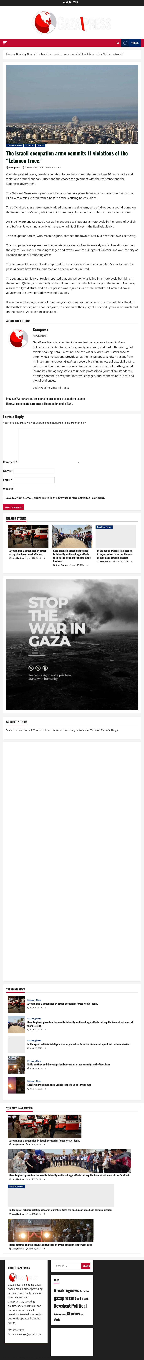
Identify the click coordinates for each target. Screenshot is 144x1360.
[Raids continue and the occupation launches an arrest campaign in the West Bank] (50, 1230)
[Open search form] (118, 43)
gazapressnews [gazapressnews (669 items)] (67, 1297)
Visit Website (42, 388)
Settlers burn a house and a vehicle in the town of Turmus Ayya (16, 1085)
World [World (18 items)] (57, 1319)
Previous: (45, 399)
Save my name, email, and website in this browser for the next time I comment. (55, 498)
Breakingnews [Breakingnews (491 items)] (66, 1290)
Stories (40, 145)
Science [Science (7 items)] (57, 1314)
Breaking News (15, 145)
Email (7, 480)
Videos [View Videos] (130, 43)
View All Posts (60, 388)
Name (8, 470)
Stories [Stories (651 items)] (73, 1313)
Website (8, 489)
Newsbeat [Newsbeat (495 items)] (62, 1305)
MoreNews (62, 1357)
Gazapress (14, 167)
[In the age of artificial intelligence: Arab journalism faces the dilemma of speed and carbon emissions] (116, 536)
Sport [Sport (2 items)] (64, 1314)
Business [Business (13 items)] (84, 1291)
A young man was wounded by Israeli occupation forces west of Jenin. (27, 552)
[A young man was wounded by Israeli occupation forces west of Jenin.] (28, 536)
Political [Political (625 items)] (79, 1305)
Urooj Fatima (18, 558)
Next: (39, 404)
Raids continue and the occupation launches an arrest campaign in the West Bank (16, 1065)
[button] (5, 42)
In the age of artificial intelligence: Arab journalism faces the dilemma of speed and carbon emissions (114, 554)
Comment (10, 462)
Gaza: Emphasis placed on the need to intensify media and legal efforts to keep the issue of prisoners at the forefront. (72, 556)
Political (29, 145)
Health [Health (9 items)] (85, 1299)
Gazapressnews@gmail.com (24, 1334)
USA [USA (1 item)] (82, 1314)
